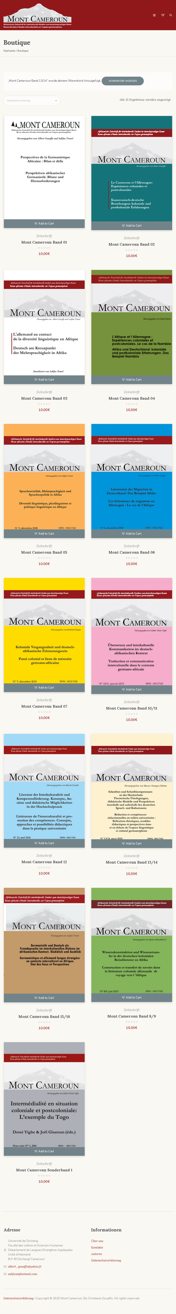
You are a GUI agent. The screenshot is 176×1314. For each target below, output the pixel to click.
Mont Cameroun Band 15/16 (44, 1015)
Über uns (97, 1240)
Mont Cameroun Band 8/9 (131, 1015)
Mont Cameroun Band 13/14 (131, 861)
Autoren (96, 1253)
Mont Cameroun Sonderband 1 (44, 1169)
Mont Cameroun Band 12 (44, 861)
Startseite (9, 51)
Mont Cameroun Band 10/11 (131, 707)
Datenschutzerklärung (18, 1297)
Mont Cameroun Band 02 (132, 243)
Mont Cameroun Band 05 (44, 551)
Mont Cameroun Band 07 (44, 705)
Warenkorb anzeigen (123, 81)
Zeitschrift (44, 235)
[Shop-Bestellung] (31, 100)
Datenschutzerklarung (106, 1259)
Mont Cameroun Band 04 (132, 397)
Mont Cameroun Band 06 (132, 551)
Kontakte (97, 1247)
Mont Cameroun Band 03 (44, 397)
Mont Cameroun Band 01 (44, 241)
